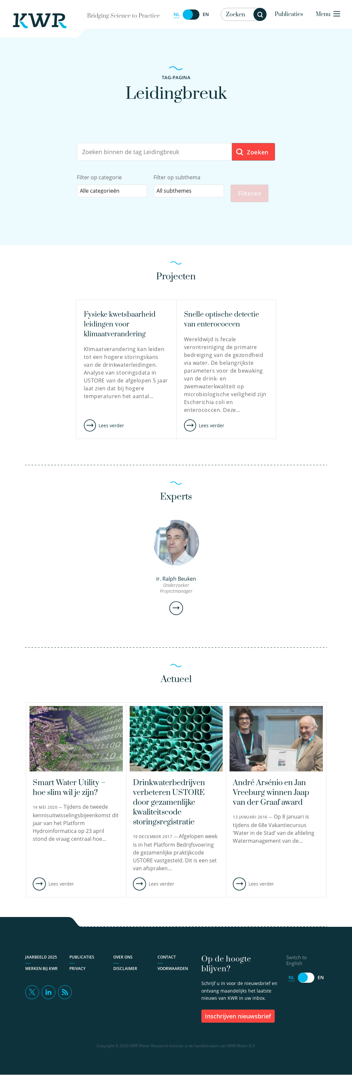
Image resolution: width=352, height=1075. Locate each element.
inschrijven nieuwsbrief (238, 1016)
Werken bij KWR (41, 968)
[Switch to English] (191, 14)
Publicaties (289, 14)
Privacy (77, 968)
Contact (166, 957)
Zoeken (252, 152)
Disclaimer (125, 968)
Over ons (123, 957)
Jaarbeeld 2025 (41, 957)
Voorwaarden (172, 968)
